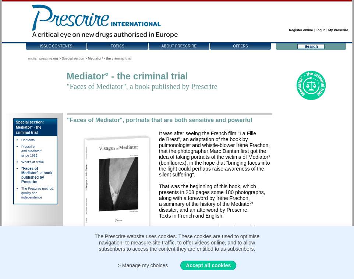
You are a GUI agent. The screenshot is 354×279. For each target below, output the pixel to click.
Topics (117, 46)
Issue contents (56, 46)
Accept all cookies (208, 265)
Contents (28, 140)
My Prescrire (338, 30)
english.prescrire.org (43, 58)
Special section (73, 58)
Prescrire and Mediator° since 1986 (31, 151)
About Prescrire (179, 46)
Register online (301, 30)
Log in (321, 30)
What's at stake (32, 162)
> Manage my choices (143, 265)
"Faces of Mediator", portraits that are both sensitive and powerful (159, 120)
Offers (240, 46)
